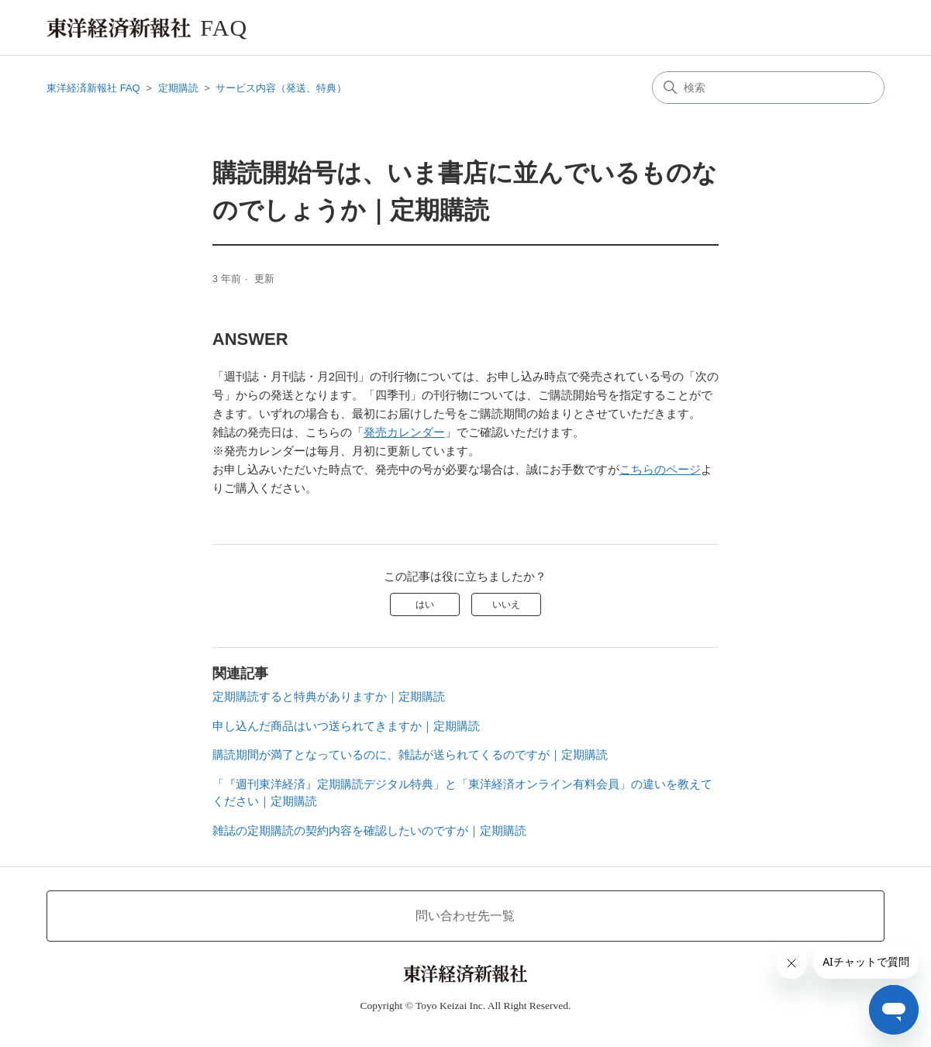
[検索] (768, 87)
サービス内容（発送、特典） (281, 88)
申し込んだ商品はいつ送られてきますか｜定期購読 (346, 725)
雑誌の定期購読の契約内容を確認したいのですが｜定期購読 (369, 830)
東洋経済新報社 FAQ (93, 88)
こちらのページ (660, 469)
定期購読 (178, 88)
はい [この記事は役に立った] (425, 604)
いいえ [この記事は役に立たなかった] (506, 604)
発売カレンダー (404, 432)
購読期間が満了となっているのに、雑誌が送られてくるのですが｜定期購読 (410, 754)
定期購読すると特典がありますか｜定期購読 (328, 696)
